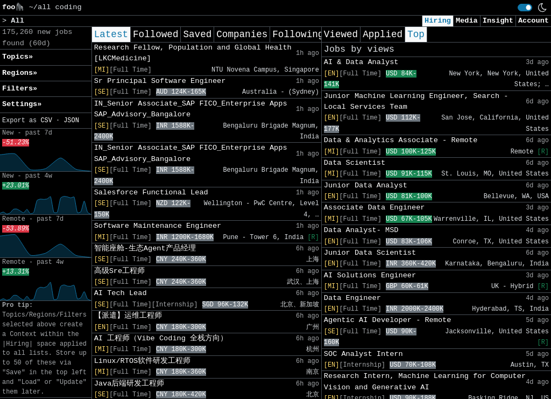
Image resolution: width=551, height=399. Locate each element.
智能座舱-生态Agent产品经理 (145, 248)
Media (467, 21)
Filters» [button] (19, 89)
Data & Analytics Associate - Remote (401, 140)
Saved (197, 34)
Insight (498, 21)
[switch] (525, 7)
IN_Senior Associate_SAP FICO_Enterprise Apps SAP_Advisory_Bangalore (190, 109)
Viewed (341, 34)
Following (297, 34)
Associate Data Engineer (374, 208)
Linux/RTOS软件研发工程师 (142, 361)
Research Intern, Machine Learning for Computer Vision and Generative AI (425, 381)
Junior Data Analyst (365, 185)
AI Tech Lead (120, 293)
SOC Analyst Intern (363, 354)
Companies (241, 34)
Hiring (438, 21)
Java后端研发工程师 (129, 384)
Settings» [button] (21, 104)
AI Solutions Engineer (370, 275)
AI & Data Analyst (361, 62)
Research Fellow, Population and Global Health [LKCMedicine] (193, 53)
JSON (71, 120)
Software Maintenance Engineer (158, 226)
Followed (155, 34)
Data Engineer (352, 298)
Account (533, 21)
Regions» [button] (19, 73)
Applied (382, 34)
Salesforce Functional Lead (151, 192)
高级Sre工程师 (119, 271)
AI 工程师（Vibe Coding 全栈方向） (161, 338)
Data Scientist (354, 163)
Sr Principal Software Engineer (160, 81)
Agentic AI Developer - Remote (387, 320)
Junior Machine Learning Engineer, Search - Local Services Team (416, 101)
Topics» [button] (17, 57)
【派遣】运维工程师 (128, 316)
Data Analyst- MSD (361, 230)
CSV (46, 120)
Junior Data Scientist (370, 253)
